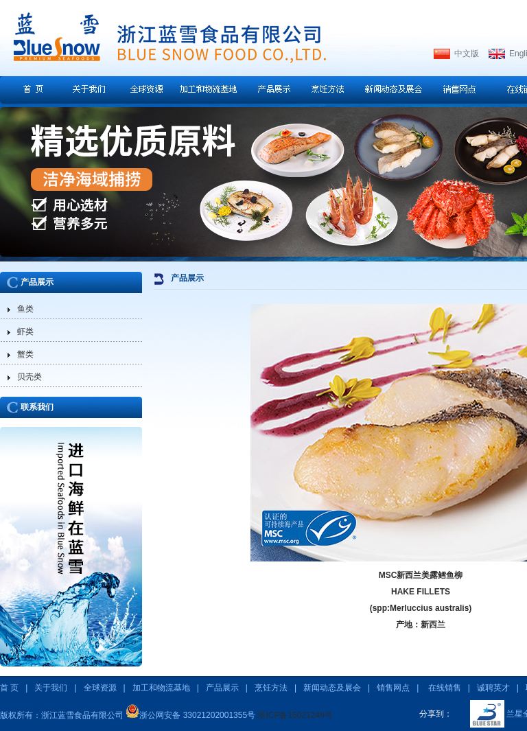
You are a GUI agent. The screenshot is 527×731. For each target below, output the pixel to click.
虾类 (25, 331)
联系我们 (37, 407)
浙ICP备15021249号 (294, 715)
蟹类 (25, 354)
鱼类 (25, 309)
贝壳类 (29, 377)
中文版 (466, 53)
